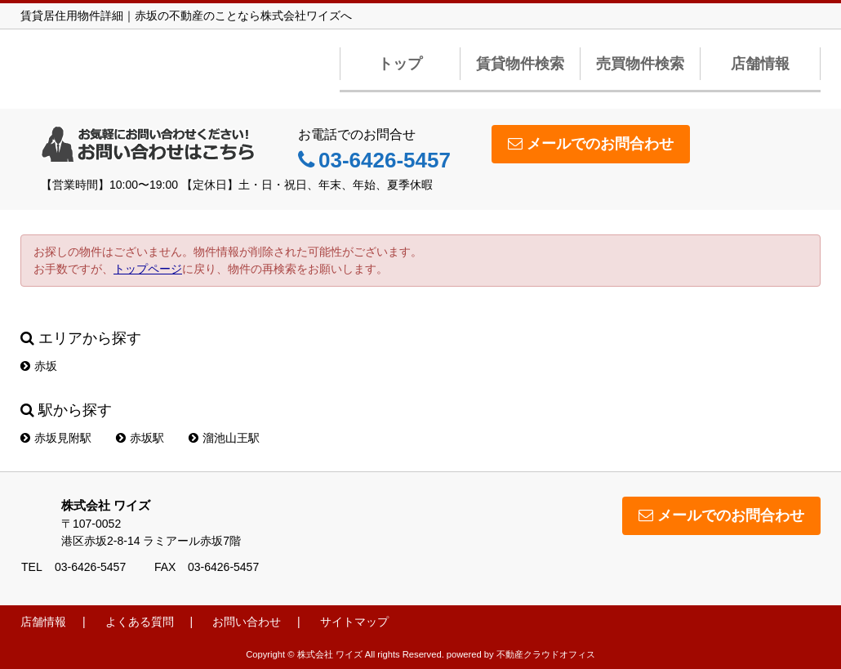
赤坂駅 (140, 437)
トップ (400, 64)
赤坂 (38, 365)
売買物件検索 (640, 64)
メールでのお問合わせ (591, 144)
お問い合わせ (246, 621)
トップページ (147, 268)
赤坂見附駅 (55, 437)
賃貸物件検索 (520, 64)
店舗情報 (760, 64)
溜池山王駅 (224, 437)
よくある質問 (139, 621)
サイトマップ (354, 621)
